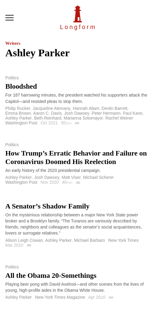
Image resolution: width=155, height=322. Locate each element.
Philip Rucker (17, 108)
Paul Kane (133, 113)
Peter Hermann (106, 113)
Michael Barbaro (89, 240)
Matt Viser (71, 177)
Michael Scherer (98, 177)
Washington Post (21, 122)
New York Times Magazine (60, 297)
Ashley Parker (18, 118)
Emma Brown (18, 113)
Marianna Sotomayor (83, 118)
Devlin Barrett (114, 108)
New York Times (123, 240)
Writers (12, 43)
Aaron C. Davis (47, 113)
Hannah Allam (86, 108)
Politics (12, 78)
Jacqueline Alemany (52, 108)
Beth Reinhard (47, 118)
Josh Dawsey (76, 113)
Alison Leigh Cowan (24, 240)
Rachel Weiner (119, 118)
